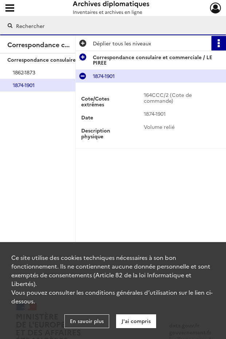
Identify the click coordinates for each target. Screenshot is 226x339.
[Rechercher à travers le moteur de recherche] (105, 25)
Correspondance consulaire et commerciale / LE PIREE (74, 59)
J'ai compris (136, 320)
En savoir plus (87, 320)
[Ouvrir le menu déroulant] (9, 8)
